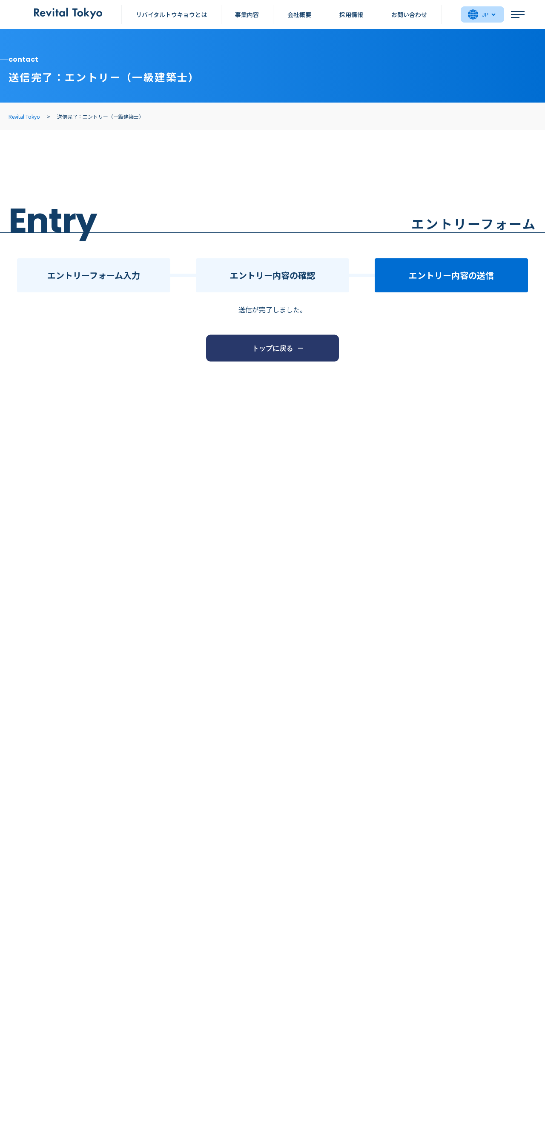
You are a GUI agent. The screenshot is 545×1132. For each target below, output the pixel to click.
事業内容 (247, 14)
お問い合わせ (409, 14)
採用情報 (351, 14)
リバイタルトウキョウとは (171, 14)
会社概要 (299, 14)
